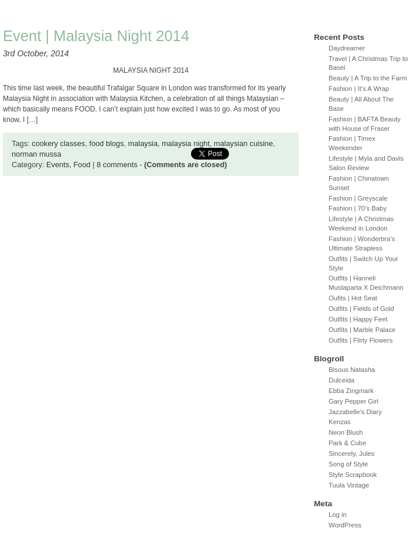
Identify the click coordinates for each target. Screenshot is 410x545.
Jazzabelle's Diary (355, 411)
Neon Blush (346, 432)
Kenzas (340, 421)
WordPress (345, 525)
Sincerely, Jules (352, 453)
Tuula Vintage (349, 485)
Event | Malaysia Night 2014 (96, 36)
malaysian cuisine (243, 143)
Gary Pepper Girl (353, 401)
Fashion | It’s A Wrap (359, 88)
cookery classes (58, 143)
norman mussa (37, 154)
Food (81, 164)
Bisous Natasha (352, 369)
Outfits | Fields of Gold (361, 308)
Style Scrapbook (353, 474)
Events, (59, 164)
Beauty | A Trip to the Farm (368, 78)
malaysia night (186, 143)
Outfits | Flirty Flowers (360, 340)
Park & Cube (347, 442)
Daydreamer (347, 48)
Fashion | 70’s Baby (358, 208)
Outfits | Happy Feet (358, 319)
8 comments (117, 164)
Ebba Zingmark (351, 390)
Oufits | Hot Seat (353, 298)
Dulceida (341, 380)
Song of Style (348, 464)
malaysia (143, 143)
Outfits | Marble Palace (362, 329)
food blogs (106, 143)
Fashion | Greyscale (358, 198)
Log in (338, 514)
